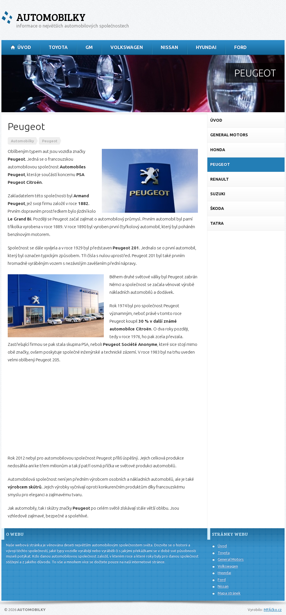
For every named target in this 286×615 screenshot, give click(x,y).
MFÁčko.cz (273, 610)
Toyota (224, 553)
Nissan (223, 586)
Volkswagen (228, 566)
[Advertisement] (103, 409)
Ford (222, 579)
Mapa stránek (229, 593)
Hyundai (224, 573)
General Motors (231, 559)
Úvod (222, 546)
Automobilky (51, 17)
